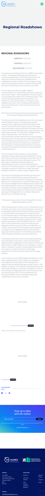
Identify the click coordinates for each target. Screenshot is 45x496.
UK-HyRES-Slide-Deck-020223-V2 (19, 325)
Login (39, 482)
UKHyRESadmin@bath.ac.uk (22, 427)
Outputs (40, 479)
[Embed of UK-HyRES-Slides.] (22, 356)
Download (30, 325)
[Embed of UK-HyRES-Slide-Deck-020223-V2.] (22, 302)
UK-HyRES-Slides (5, 379)
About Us (25, 475)
